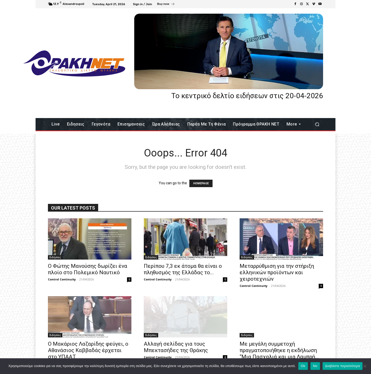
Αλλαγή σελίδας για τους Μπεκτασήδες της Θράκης (176, 347)
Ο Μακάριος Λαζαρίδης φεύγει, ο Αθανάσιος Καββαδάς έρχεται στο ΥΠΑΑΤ (88, 350)
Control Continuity (62, 279)
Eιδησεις (55, 257)
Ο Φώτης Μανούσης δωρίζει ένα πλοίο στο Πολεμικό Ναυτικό (87, 269)
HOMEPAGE (201, 183)
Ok (303, 366)
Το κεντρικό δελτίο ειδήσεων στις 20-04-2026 (247, 96)
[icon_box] (166, 4)
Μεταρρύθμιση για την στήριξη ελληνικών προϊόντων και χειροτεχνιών (277, 272)
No (315, 366)
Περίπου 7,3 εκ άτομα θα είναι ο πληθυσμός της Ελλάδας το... (183, 269)
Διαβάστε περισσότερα (342, 366)
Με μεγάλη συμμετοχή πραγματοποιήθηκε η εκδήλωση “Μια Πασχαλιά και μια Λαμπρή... (279, 350)
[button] (317, 124)
